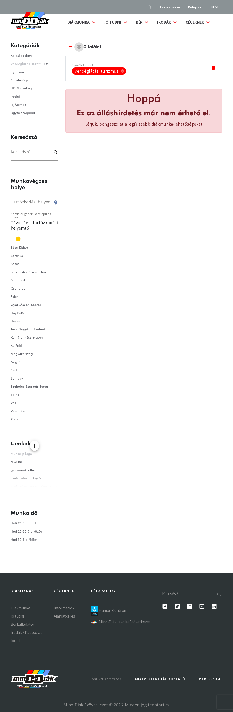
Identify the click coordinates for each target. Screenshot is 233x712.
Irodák (164, 22)
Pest (14, 370)
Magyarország (22, 354)
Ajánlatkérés (64, 616)
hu (211, 7)
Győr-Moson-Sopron (26, 305)
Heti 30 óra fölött (24, 539)
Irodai (15, 96)
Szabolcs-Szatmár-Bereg (29, 386)
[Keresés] (34, 154)
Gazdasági (19, 80)
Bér (139, 22)
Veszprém (18, 411)
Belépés (194, 7)
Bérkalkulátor (22, 624)
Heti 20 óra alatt (23, 523)
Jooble (16, 640)
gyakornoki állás (23, 470)
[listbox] (99, 71)
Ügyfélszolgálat (23, 113)
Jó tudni (113, 22)
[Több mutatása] (34, 446)
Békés (15, 264)
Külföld (16, 345)
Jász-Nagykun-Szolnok (28, 329)
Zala (14, 419)
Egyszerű (17, 72)
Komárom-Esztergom (27, 337)
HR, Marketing (21, 88)
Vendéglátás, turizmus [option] (99, 71)
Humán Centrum (109, 610)
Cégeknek (195, 22)
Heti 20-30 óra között (27, 531)
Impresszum (209, 679)
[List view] (69, 47)
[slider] (34, 238)
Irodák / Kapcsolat (26, 632)
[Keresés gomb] (150, 7)
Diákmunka (83, 22)
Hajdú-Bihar (20, 313)
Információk (64, 607)
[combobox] (34, 204)
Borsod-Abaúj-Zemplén (28, 272)
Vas (13, 403)
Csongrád (18, 288)
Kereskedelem (21, 55)
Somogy (17, 378)
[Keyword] (55, 153)
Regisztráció (169, 7)
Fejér (14, 296)
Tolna (15, 395)
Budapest (18, 280)
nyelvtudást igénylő (26, 478)
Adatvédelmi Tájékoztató (160, 679)
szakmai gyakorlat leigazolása (34, 486)
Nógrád (17, 362)
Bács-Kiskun (20, 247)
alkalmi (16, 462)
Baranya (17, 256)
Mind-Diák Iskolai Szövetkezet (120, 621)
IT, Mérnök (18, 105)
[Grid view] (79, 47)
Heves (15, 321)
